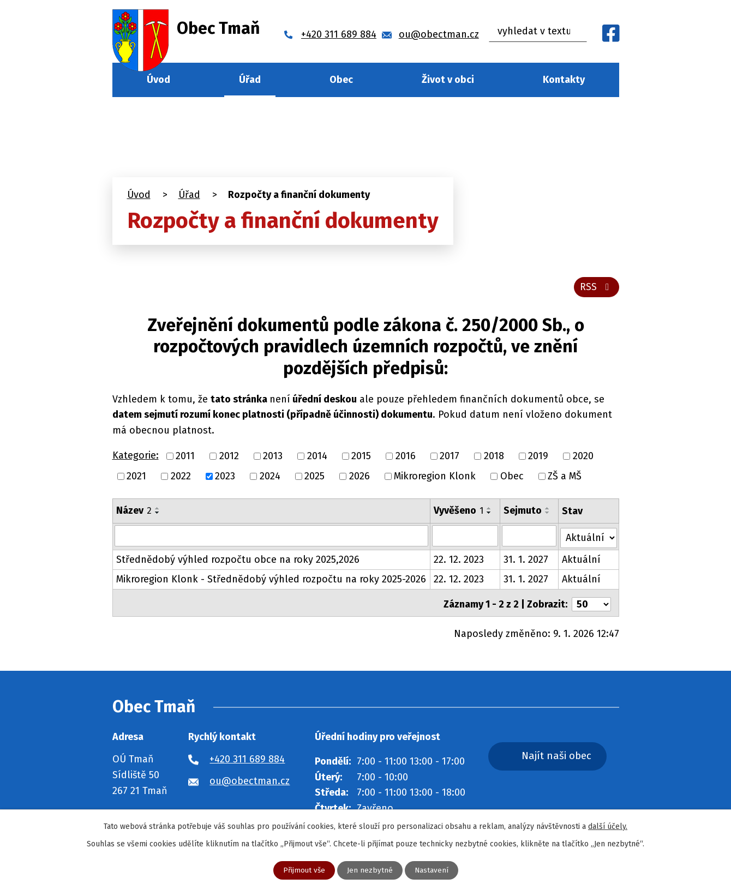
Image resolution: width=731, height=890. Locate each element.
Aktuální (581, 560)
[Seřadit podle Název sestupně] (158, 515)
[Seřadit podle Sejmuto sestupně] (548, 515)
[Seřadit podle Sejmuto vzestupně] (548, 510)
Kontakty (564, 80)
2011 (185, 458)
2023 (225, 478)
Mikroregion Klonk (435, 478)
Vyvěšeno (458, 513)
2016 (406, 458)
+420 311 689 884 (247, 757)
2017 (449, 458)
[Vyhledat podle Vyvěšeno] (465, 538)
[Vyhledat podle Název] (272, 538)
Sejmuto (523, 513)
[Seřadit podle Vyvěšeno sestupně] (489, 515)
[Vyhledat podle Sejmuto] (529, 538)
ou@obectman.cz (249, 779)
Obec (341, 80)
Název (134, 513)
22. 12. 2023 (459, 560)
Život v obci (448, 80)
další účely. (607, 826)
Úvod (158, 80)
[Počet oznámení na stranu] (591, 602)
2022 (181, 478)
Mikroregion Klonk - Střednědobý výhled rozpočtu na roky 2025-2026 (271, 580)
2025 (314, 478)
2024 (270, 478)
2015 (361, 458)
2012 (229, 458)
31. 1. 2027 (526, 560)
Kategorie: (135, 458)
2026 (359, 478)
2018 (494, 458)
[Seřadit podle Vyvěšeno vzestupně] (489, 510)
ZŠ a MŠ (565, 478)
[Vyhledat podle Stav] (588, 537)
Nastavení (432, 870)
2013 (273, 458)
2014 (317, 458)
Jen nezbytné (370, 870)
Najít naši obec (566, 754)
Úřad (250, 80)
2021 (136, 478)
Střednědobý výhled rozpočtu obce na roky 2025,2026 (237, 560)
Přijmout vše (303, 870)
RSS (596, 289)
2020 (583, 458)
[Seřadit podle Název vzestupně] (158, 510)
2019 (538, 458)
